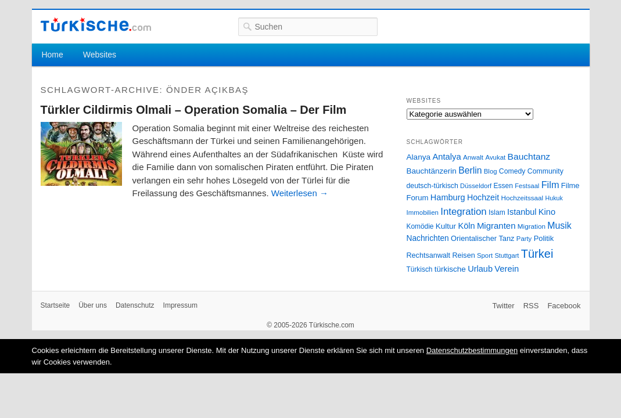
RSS (531, 305)
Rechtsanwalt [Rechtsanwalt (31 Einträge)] (429, 255)
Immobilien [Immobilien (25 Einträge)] (423, 212)
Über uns (92, 305)
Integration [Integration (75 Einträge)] (463, 211)
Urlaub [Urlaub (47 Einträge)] (480, 268)
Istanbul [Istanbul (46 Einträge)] (521, 212)
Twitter (503, 305)
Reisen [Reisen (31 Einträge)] (463, 255)
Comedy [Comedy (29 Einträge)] (512, 171)
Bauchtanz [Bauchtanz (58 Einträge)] (529, 156)
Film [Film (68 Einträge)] (550, 184)
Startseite (55, 305)
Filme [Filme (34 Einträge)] (570, 185)
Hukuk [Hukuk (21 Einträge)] (554, 197)
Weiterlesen (299, 193)
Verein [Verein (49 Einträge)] (506, 268)
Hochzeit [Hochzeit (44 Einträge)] (483, 197)
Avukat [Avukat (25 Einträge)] (495, 157)
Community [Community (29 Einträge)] (545, 171)
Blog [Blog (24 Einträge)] (490, 171)
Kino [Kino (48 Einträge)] (547, 212)
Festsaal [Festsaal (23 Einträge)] (527, 185)
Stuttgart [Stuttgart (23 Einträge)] (506, 255)
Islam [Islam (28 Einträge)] (497, 212)
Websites (99, 54)
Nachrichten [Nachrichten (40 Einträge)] (428, 238)
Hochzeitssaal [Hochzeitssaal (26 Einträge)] (522, 197)
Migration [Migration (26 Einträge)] (531, 226)
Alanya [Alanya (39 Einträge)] (419, 157)
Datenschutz (135, 305)
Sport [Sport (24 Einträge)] (485, 255)
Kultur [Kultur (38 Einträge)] (446, 226)
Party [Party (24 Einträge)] (524, 238)
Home (52, 54)
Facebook (563, 305)
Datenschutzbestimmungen (472, 350)
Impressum (180, 305)
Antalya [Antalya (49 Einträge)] (446, 156)
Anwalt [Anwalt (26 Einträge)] (473, 157)
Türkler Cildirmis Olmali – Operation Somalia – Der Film (194, 109)
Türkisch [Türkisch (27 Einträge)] (420, 269)
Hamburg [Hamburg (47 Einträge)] (447, 197)
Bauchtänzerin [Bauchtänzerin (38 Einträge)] (432, 171)
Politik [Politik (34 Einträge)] (544, 238)
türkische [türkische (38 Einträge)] (450, 269)
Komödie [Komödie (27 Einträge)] (420, 226)
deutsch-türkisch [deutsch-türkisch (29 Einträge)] (432, 186)
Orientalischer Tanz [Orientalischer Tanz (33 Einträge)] (482, 238)
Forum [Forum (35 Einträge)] (418, 197)
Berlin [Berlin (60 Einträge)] (470, 170)
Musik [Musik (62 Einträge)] (559, 225)
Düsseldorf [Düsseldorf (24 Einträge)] (475, 185)
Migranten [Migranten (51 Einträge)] (496, 225)
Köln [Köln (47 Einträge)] (466, 225)
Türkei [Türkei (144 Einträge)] (537, 253)
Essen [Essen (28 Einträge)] (503, 186)
